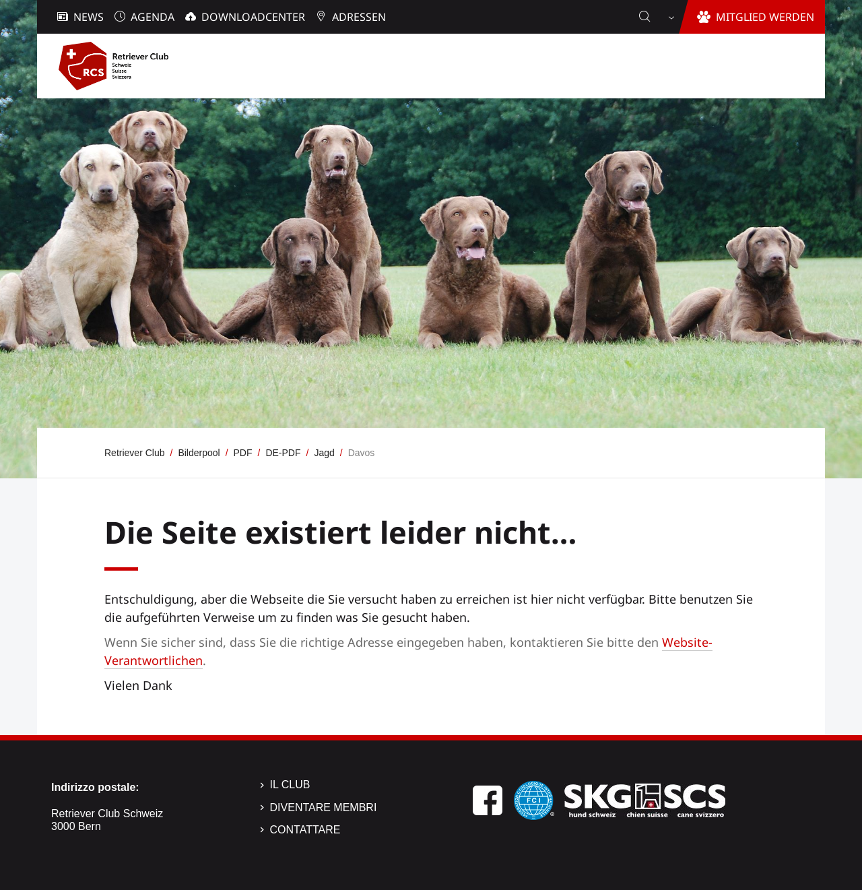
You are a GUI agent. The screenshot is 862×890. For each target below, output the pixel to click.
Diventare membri (323, 807)
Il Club (290, 784)
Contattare (305, 829)
